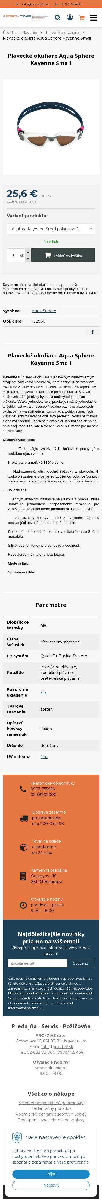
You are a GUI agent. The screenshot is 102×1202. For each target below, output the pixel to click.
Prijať (51, 1174)
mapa (80, 1041)
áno (44, 692)
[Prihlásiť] (70, 17)
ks (22, 255)
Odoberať (80, 963)
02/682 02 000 (41, 1052)
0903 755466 (70, 4)
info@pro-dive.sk (35, 4)
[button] (58, 17)
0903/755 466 (70, 1052)
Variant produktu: (27, 215)
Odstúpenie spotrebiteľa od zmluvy (51, 1119)
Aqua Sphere (44, 310)
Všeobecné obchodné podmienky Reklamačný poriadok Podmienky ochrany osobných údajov (51, 1108)
